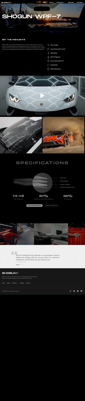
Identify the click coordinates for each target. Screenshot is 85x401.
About (51, 2)
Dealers (71, 2)
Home (44, 2)
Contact (80, 2)
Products (60, 2)
